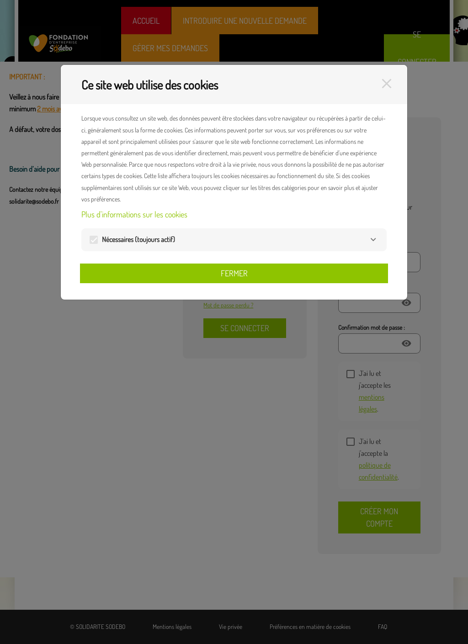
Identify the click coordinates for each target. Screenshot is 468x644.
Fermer (234, 273)
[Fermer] (386, 83)
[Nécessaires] (373, 239)
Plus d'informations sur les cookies (134, 214)
